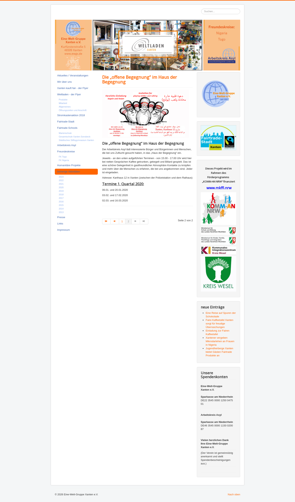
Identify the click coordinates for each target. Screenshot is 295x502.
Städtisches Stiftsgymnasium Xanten (76, 140)
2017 (61, 198)
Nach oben (234, 494)
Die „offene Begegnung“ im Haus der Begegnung (139, 79)
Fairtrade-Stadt (65, 121)
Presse (61, 217)
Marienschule (65, 133)
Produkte (63, 99)
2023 (61, 177)
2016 (61, 201)
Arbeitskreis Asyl (66, 145)
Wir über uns (64, 81)
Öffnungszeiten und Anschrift (72, 110)
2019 (61, 191)
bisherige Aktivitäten (68, 171)
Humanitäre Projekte (69, 165)
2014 (61, 208)
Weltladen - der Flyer (69, 94)
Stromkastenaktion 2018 (71, 115)
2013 (61, 212)
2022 (61, 180)
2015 (61, 205)
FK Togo (63, 157)
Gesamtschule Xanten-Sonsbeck (74, 136)
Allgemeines (65, 107)
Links (60, 223)
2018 (61, 194)
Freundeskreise (66, 151)
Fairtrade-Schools (67, 127)
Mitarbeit (63, 103)
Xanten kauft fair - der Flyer (72, 88)
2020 (61, 187)
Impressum (63, 229)
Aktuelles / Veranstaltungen (72, 75)
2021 (61, 184)
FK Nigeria (64, 160)
